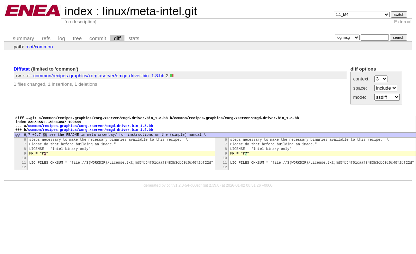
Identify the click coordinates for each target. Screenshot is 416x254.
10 (24, 168)
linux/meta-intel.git (149, 11)
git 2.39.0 (212, 198)
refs (46, 38)
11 (24, 173)
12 (24, 179)
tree (77, 38)
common (44, 46)
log (61, 38)
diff (117, 38)
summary (23, 38)
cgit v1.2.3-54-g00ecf (184, 198)
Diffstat (22, 69)
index (79, 11)
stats (133, 38)
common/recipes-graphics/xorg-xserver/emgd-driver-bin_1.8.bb (99, 75)
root (29, 46)
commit (98, 38)
